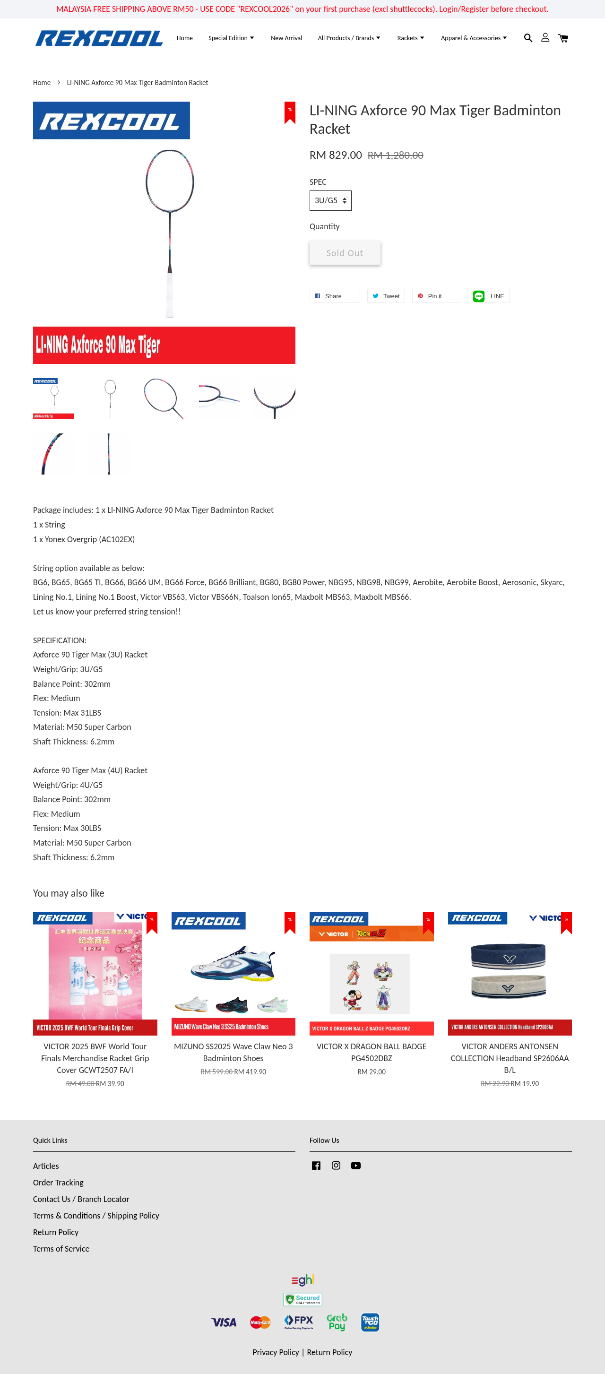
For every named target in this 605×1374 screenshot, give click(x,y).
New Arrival (286, 38)
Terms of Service (61, 1249)
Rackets (411, 38)
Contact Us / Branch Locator (81, 1199)
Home (185, 38)
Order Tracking (58, 1182)
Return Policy (55, 1232)
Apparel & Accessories (474, 38)
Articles (46, 1166)
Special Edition (231, 38)
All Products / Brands (350, 38)
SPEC (318, 182)
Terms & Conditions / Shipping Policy (96, 1215)
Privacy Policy (276, 1352)
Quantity (325, 226)
